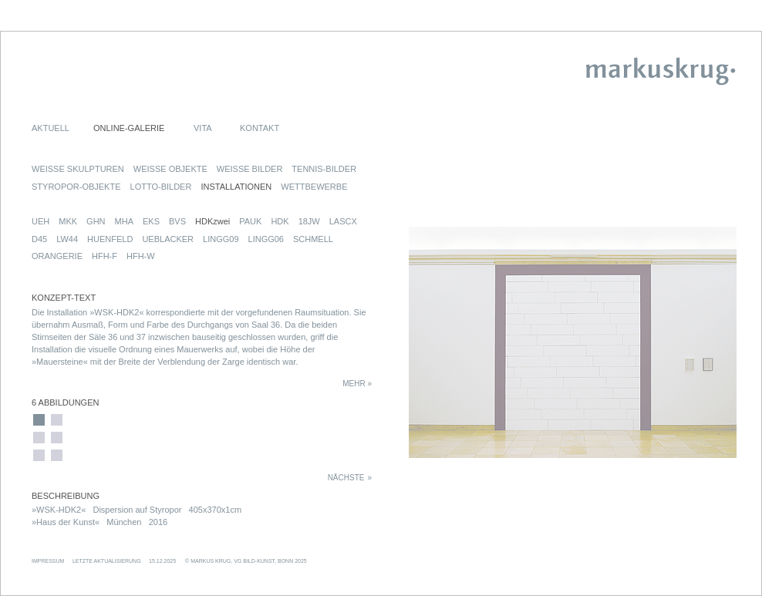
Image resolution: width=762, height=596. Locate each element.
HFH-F (104, 256)
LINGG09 (220, 239)
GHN (95, 221)
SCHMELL (313, 239)
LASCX (343, 221)
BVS (177, 221)
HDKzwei (212, 221)
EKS (151, 221)
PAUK (250, 221)
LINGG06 (266, 239)
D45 (39, 239)
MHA (124, 221)
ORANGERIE (57, 256)
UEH (40, 221)
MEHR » (357, 383)
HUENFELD (110, 239)
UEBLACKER (168, 239)
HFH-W (140, 256)
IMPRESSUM (48, 561)
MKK (68, 221)
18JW (309, 221)
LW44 (67, 239)
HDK (279, 221)
